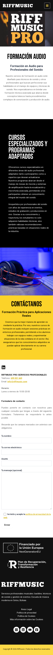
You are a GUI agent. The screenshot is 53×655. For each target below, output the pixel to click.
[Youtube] (30, 630)
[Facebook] (37, 630)
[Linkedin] (23, 630)
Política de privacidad (26, 612)
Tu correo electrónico (26, 450)
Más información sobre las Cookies (26, 619)
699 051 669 (16, 378)
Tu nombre (26, 439)
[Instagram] (16, 630)
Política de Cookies (26, 616)
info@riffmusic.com (17, 381)
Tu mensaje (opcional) (26, 489)
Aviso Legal (26, 609)
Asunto (26, 462)
